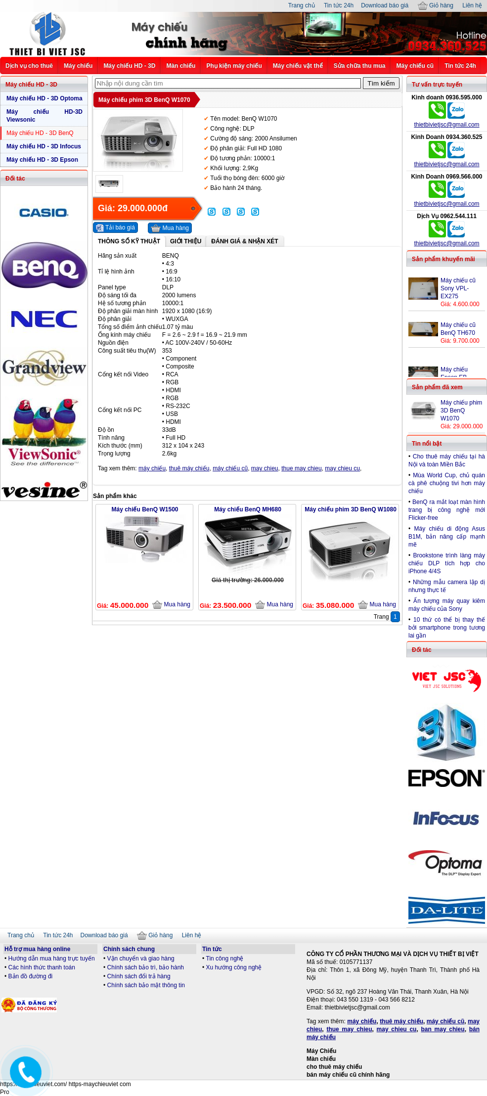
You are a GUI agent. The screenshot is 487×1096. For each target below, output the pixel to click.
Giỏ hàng (435, 5)
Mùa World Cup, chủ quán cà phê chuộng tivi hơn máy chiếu (446, 483)
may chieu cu (342, 468)
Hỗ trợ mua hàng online (37, 949)
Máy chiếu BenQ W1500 (144, 509)
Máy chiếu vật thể (298, 65)
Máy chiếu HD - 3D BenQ (40, 133)
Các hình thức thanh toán (41, 967)
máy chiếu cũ (230, 468)
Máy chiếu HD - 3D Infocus (43, 146)
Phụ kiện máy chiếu (234, 65)
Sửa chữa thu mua (360, 65)
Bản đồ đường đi (30, 976)
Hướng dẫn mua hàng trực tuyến (51, 958)
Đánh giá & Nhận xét (244, 241)
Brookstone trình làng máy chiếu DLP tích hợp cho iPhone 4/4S (446, 563)
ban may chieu (442, 1029)
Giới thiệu (185, 241)
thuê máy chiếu (189, 468)
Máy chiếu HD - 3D (129, 65)
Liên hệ (472, 5)
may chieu (264, 468)
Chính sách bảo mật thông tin (146, 985)
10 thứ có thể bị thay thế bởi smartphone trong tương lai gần (446, 627)
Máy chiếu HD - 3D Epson (42, 159)
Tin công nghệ (225, 958)
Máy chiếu (78, 65)
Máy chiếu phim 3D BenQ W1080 (351, 509)
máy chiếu (152, 468)
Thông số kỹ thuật (129, 241)
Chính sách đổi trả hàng (139, 976)
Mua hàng (170, 228)
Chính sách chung (129, 949)
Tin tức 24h (339, 5)
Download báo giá (384, 5)
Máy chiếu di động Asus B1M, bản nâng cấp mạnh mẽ (446, 536)
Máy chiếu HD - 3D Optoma (44, 98)
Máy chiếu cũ (415, 65)
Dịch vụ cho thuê (29, 65)
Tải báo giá (115, 228)
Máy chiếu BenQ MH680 (247, 509)
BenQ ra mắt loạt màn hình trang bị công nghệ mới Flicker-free (446, 510)
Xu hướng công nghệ (234, 967)
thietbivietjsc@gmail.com (446, 124)
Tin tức (212, 949)
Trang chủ (301, 5)
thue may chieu (301, 468)
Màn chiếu (180, 65)
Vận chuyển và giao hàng (141, 958)
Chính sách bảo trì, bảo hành (145, 967)
